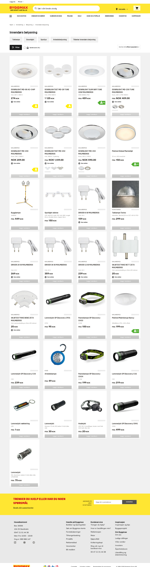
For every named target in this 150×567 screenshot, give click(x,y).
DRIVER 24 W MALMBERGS (22, 261)
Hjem (11, 21)
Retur (93, 532)
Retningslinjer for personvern (102, 563)
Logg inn (12, 2)
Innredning (19, 21)
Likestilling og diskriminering (121, 550)
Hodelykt (82, 420)
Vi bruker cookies (85, 563)
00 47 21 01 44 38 (98, 548)
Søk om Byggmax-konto (75, 525)
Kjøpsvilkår (95, 535)
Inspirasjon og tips (122, 521)
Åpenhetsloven (121, 545)
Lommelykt (49, 420)
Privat (20, 2)
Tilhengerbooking (73, 532)
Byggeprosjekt (121, 525)
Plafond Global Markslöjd (122, 148)
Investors (119, 542)
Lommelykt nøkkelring (20, 420)
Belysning (29, 21)
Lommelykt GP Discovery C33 (23, 370)
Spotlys (44, 36)
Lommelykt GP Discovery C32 (124, 370)
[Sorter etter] (128, 44)
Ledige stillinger (121, 535)
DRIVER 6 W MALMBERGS (88, 209)
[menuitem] (10, 16)
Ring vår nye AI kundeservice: (97, 544)
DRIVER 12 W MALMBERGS (89, 261)
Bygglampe (16, 209)
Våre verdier (120, 538)
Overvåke (129, 498)
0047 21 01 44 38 (21, 529)
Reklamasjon (96, 528)
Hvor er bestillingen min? (101, 525)
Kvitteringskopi (97, 539)
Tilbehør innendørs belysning (84, 36)
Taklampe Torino (119, 209)
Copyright (74, 563)
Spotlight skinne (51, 209)
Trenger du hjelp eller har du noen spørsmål (39, 497)
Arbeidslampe (50, 370)
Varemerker (71, 543)
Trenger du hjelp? (98, 521)
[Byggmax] (18, 8)
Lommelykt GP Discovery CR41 (125, 420)
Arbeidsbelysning (60, 36)
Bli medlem (70, 546)
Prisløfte (69, 535)
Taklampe (16, 36)
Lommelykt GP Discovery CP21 (57, 314)
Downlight (30, 36)
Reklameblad (71, 539)
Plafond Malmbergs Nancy (123, 314)
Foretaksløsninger (73, 528)
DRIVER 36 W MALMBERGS (56, 261)
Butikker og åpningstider (76, 521)
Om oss (118, 531)
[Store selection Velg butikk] (122, 9)
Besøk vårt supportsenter (23, 504)
